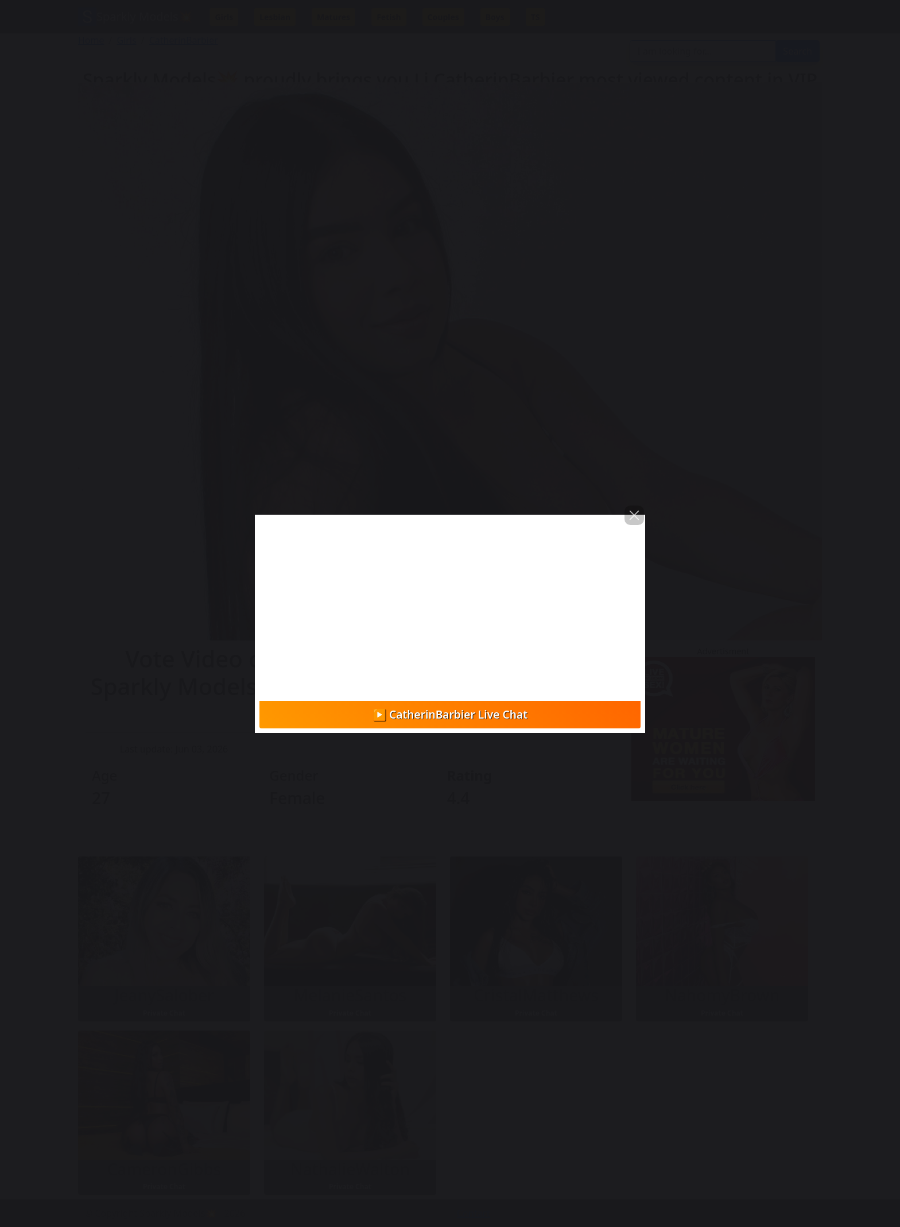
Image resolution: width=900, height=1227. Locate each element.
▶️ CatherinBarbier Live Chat (450, 714)
